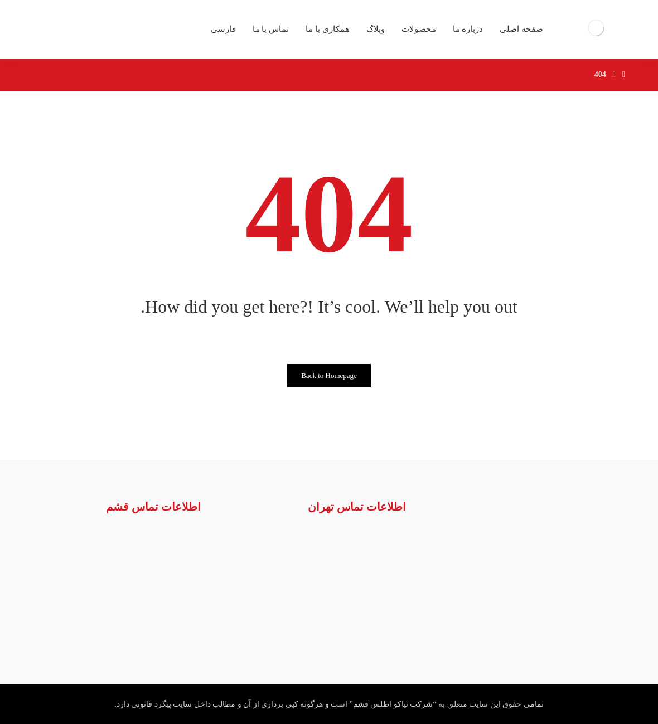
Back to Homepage (329, 375)
